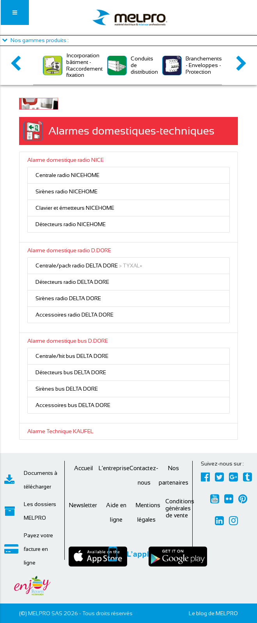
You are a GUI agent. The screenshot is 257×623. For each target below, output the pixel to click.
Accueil (83, 468)
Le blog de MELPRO (213, 613)
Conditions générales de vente (179, 508)
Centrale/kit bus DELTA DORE (71, 356)
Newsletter (83, 505)
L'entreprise (113, 468)
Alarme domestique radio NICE (65, 160)
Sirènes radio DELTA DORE (68, 298)
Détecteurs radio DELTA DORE (72, 282)
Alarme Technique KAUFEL (60, 431)
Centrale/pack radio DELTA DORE (76, 265)
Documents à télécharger (30, 480)
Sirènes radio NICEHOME (66, 191)
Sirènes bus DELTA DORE (66, 389)
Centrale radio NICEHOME (67, 175)
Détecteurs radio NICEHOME (70, 224)
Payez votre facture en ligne (28, 549)
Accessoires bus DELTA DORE (72, 405)
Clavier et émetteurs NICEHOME (74, 208)
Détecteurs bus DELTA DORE (70, 372)
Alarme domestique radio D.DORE (69, 250)
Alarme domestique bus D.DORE (67, 341)
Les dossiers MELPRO (30, 511)
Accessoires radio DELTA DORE (74, 315)
